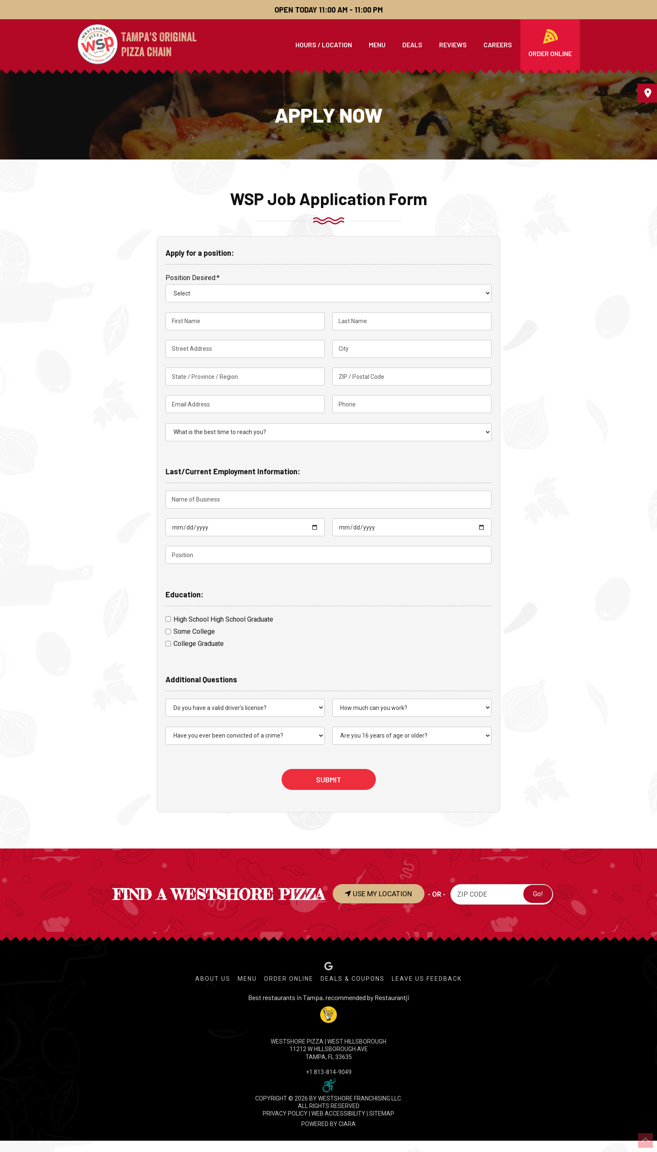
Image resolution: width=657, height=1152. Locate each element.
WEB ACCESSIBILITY (338, 1113)
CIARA (347, 1124)
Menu (247, 978)
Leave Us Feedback (427, 978)
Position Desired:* (193, 278)
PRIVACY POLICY (285, 1113)
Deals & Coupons (353, 978)
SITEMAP (381, 1113)
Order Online (288, 978)
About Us (212, 978)
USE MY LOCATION (382, 894)
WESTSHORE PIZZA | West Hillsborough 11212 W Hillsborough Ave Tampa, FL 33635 (328, 1049)
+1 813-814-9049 (329, 1072)
